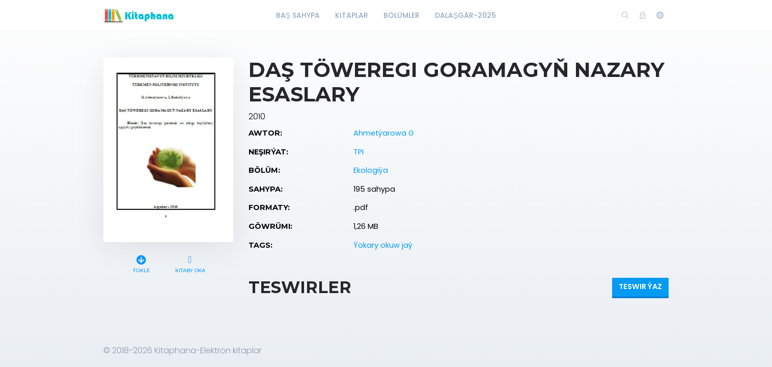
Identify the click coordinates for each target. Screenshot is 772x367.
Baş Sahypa (298, 15)
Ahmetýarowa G (383, 133)
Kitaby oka (190, 262)
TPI (358, 152)
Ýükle (141, 262)
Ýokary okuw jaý (382, 245)
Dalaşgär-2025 (465, 15)
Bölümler (401, 15)
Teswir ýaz (640, 286)
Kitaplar (351, 15)
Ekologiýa (370, 170)
